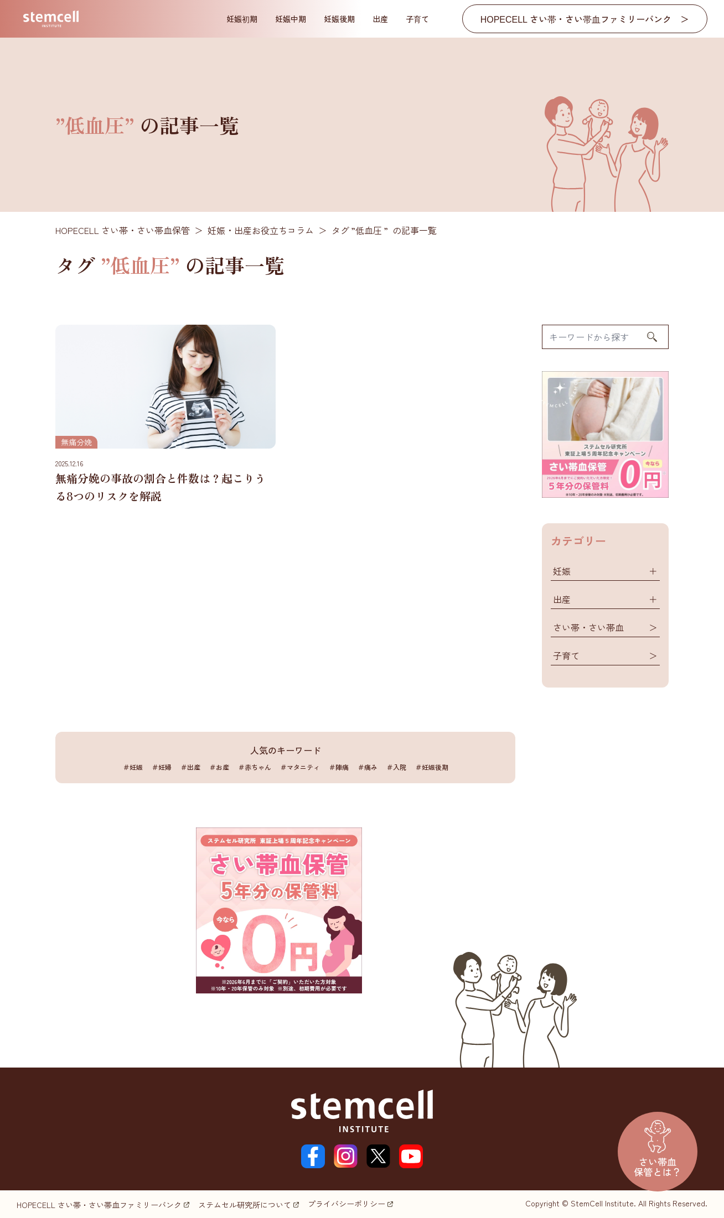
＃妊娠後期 (431, 767)
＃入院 (396, 767)
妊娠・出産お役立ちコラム (261, 230)
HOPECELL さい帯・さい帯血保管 (122, 230)
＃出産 (190, 767)
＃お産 (219, 767)
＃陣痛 (339, 767)
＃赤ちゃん (254, 767)
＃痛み (367, 767)
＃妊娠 (133, 767)
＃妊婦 (162, 767)
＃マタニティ (300, 767)
